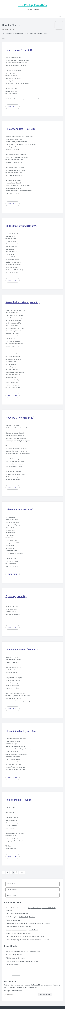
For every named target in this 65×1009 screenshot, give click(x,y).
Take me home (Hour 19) (20, 509)
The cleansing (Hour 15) (19, 799)
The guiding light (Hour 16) (21, 730)
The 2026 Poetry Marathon (20, 913)
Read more (12, 106)
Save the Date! (33, 929)
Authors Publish (16, 974)
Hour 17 (19, 920)
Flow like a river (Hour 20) (20, 417)
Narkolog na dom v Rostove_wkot (16, 929)
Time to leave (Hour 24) (19, 49)
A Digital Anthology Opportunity (15, 958)
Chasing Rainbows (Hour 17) (22, 649)
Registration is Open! (12, 964)
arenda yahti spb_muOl (13, 933)
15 (16, 872)
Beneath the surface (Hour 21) (23, 302)
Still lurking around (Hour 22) (22, 225)
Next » (22, 872)
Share (4, 38)
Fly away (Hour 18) (16, 596)
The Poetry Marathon (32, 5)
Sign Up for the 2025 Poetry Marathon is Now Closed (28, 936)
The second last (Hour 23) (20, 128)
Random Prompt (11, 895)
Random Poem (11, 883)
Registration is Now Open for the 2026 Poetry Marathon (33, 923)
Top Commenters (12, 889)
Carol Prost (9, 926)
